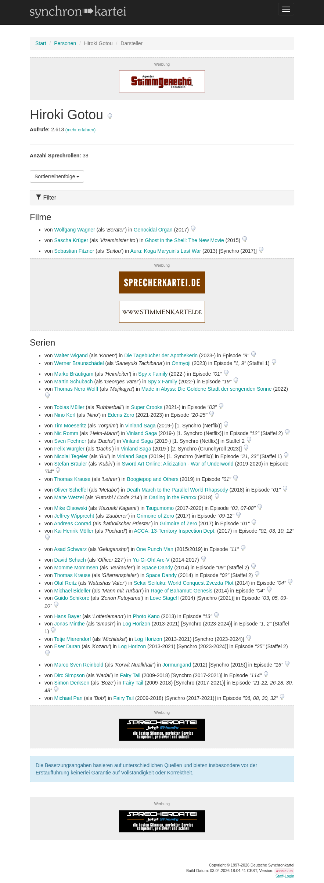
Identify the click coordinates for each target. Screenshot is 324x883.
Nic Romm (66, 433)
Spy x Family (153, 374)
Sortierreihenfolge (57, 176)
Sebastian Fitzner (74, 251)
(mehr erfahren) (80, 129)
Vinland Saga (140, 425)
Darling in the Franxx (172, 497)
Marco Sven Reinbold (78, 665)
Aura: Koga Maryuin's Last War (165, 251)
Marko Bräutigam (73, 374)
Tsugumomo (160, 508)
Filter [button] (46, 197)
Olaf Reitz (65, 583)
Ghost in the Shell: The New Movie (184, 240)
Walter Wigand (70, 355)
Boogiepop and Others (153, 479)
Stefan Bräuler (70, 464)
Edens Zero (121, 415)
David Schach (70, 560)
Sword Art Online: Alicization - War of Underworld (178, 464)
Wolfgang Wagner (74, 230)
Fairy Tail (130, 675)
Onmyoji (181, 363)
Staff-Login (285, 876)
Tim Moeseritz (70, 425)
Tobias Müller (69, 407)
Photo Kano (146, 616)
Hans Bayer (67, 616)
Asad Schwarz (70, 549)
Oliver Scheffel (70, 490)
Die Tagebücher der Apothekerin (161, 355)
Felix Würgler (69, 449)
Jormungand (176, 665)
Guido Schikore (71, 598)
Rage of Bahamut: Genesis (181, 591)
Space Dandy (157, 567)
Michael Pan (68, 698)
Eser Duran (67, 646)
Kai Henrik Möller (73, 531)
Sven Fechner (70, 441)
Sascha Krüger (71, 240)
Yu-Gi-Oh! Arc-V (151, 560)
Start (40, 43)
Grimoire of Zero (155, 516)
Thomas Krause (72, 479)
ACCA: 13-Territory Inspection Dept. (175, 531)
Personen (65, 43)
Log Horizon (136, 624)
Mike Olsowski (70, 508)
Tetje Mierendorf (72, 639)
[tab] (162, 197)
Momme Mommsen (76, 567)
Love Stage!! (164, 598)
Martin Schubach (73, 381)
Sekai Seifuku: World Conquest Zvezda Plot (183, 583)
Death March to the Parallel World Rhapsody (177, 490)
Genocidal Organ (153, 230)
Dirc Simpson (69, 675)
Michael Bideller (72, 591)
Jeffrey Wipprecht (74, 516)
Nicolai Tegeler (71, 456)
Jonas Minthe (69, 624)
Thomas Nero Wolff (76, 389)
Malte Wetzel (69, 497)
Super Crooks (146, 407)
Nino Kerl (64, 415)
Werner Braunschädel (79, 363)
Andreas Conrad (72, 523)
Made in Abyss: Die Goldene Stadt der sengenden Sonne (206, 389)
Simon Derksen (71, 683)
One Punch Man (154, 549)
